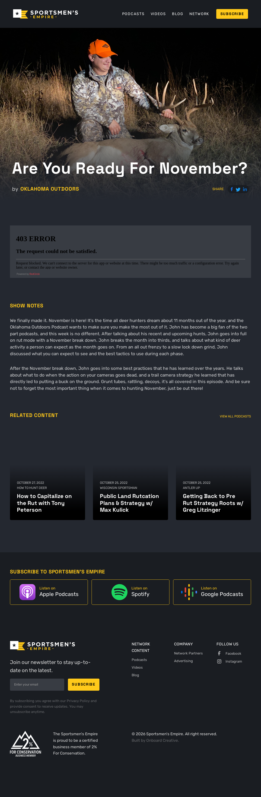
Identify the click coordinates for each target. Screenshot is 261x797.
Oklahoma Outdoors (49, 189)
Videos (158, 14)
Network (199, 14)
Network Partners (188, 653)
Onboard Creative (162, 740)
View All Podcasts (235, 416)
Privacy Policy (79, 701)
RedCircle (34, 274)
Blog (177, 14)
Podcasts (133, 14)
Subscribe (232, 14)
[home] (45, 14)
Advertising (183, 661)
